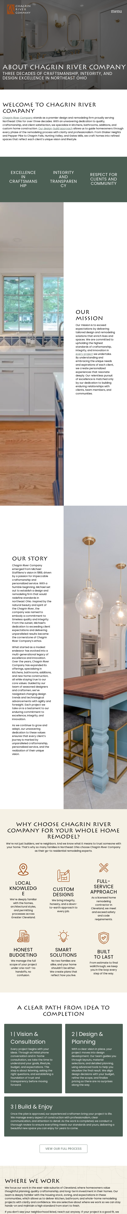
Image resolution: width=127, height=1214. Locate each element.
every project (84, 354)
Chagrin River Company (18, 118)
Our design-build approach (55, 128)
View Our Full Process (63, 1149)
